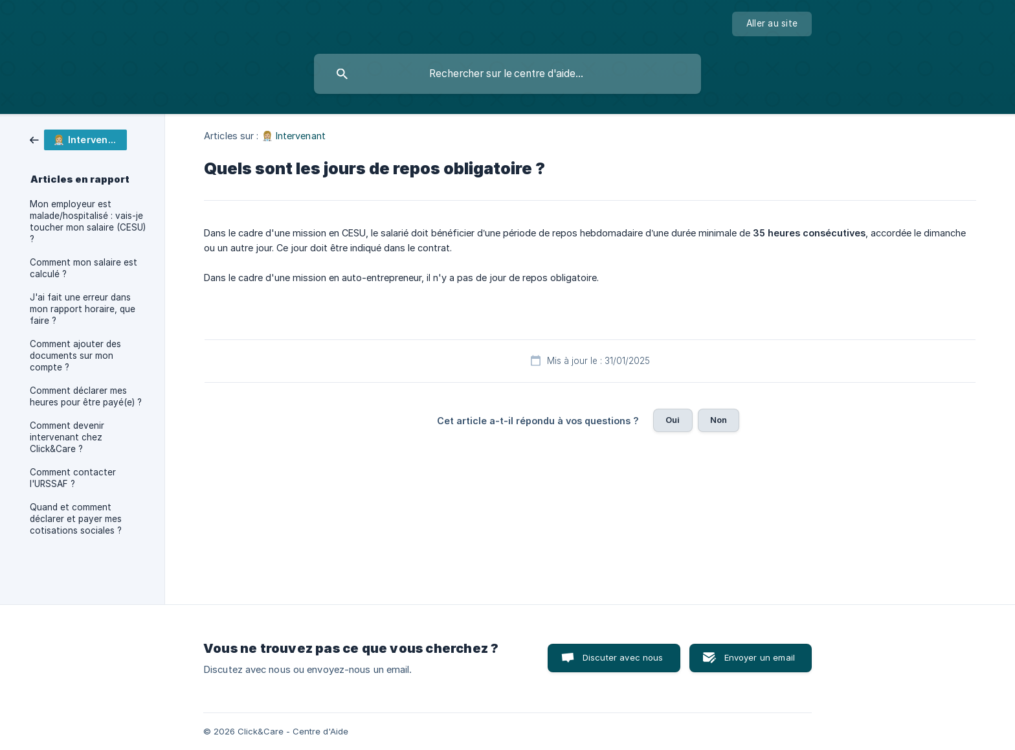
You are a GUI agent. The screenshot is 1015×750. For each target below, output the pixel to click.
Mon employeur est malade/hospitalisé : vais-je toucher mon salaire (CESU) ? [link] (88, 221)
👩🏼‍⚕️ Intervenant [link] (294, 135)
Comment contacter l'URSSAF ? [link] (73, 478)
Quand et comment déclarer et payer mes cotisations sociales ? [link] (76, 519)
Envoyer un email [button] (759, 657)
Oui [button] (672, 420)
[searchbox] (507, 74)
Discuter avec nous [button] (623, 657)
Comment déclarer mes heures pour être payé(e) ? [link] (86, 396)
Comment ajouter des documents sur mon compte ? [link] (75, 355)
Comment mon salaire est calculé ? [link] (83, 268)
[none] (772, 24)
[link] (78, 139)
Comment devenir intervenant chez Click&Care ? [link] (67, 437)
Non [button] (718, 420)
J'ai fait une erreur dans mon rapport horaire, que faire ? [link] (82, 309)
